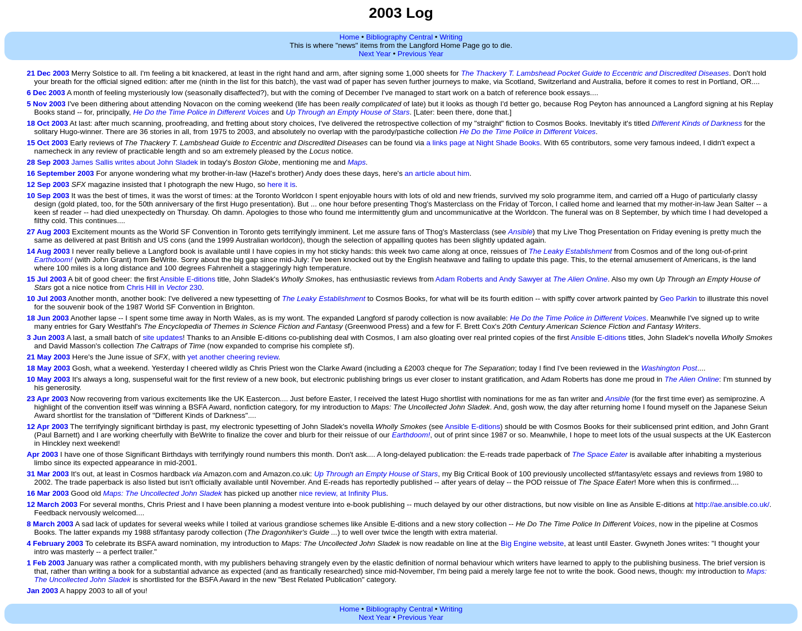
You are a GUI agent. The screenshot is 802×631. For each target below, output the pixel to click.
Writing (450, 37)
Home (350, 37)
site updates (163, 337)
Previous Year (420, 54)
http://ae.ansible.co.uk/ (732, 504)
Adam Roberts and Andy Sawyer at (522, 279)
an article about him (437, 173)
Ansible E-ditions (187, 279)
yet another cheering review (233, 357)
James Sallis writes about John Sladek (134, 162)
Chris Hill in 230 (164, 287)
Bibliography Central (399, 37)
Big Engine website (532, 543)
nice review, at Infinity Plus (342, 493)
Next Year (375, 54)
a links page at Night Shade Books (483, 143)
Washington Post (669, 368)
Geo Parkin (678, 298)
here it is (281, 184)
